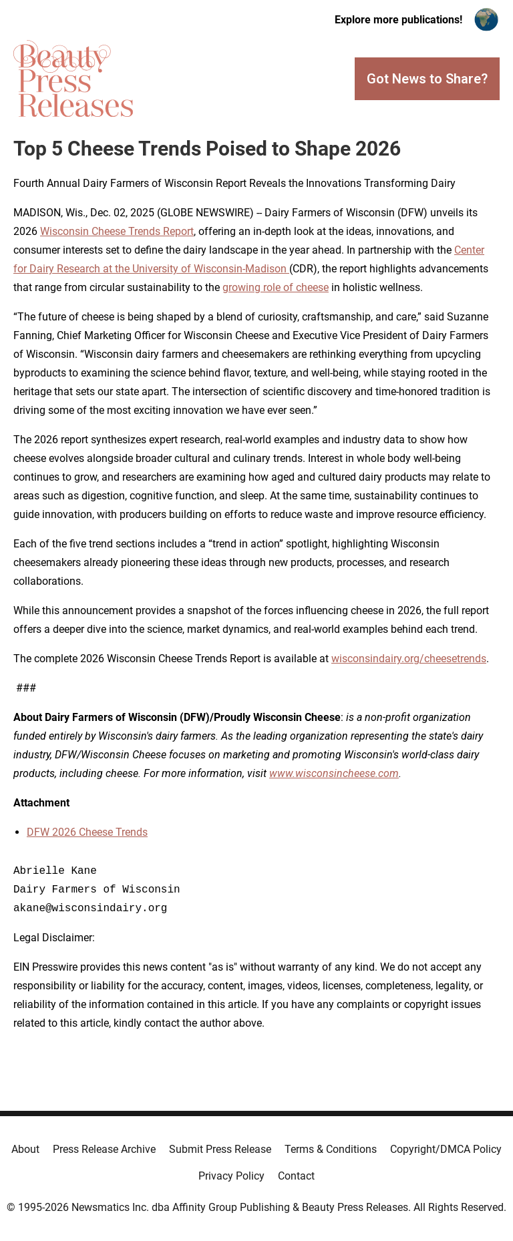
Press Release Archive (104, 1149)
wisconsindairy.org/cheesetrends (408, 658)
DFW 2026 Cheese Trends (87, 832)
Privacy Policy (231, 1176)
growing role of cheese (275, 287)
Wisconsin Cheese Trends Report (117, 231)
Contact (296, 1176)
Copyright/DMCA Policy (446, 1149)
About (25, 1149)
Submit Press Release (220, 1149)
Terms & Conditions (331, 1149)
